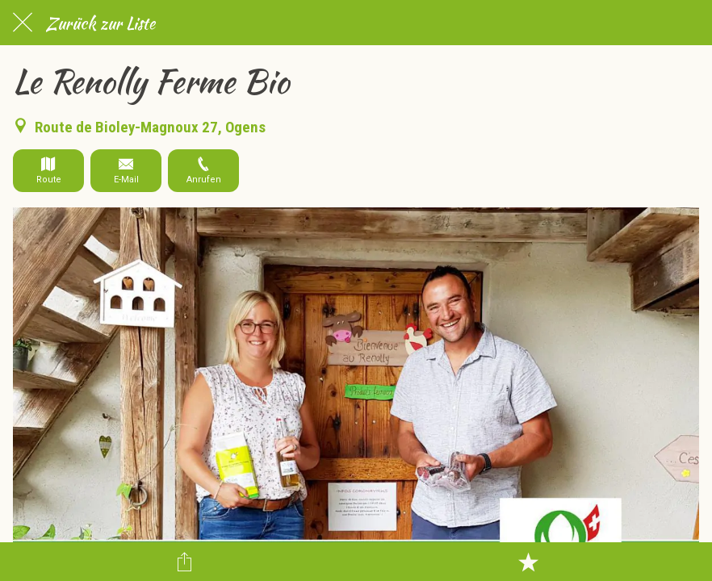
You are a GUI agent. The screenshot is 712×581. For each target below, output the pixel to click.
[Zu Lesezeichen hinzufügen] (528, 561)
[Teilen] (184, 561)
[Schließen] (22, 22)
